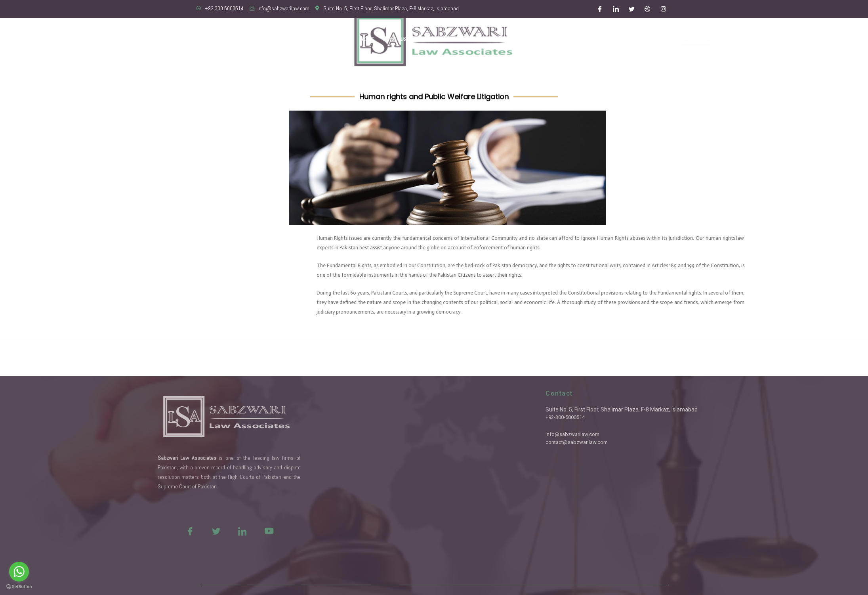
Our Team (428, 39)
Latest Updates (519, 39)
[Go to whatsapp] (19, 572)
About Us (395, 39)
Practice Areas (470, 39)
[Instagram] (663, 9)
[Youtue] (210, 531)
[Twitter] (631, 9)
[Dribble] (647, 9)
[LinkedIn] (616, 9)
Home (367, 39)
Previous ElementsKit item (43, 359)
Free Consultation (672, 40)
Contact (610, 39)
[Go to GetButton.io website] (19, 586)
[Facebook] (600, 9)
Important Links (568, 39)
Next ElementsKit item (830, 359)
